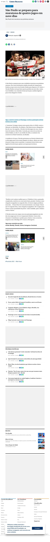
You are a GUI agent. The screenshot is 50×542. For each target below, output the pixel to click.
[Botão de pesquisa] (7, 1)
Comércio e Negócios (38, 518)
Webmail (35, 501)
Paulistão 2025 (10, 261)
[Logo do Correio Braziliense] (16, 1)
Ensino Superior (20, 503)
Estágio (19, 508)
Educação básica (21, 501)
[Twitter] (38, 2)
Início (8, 32)
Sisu (18, 519)
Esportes (12, 32)
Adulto (35, 514)
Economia (3, 510)
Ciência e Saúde (4, 522)
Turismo (2, 531)
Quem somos (3, 533)
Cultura (19, 515)
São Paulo (19, 261)
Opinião (2, 524)
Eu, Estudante (22, 499)
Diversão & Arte (4, 515)
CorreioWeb (37, 499)
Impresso (37, 521)
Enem (19, 510)
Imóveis (35, 507)
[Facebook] (36, 2)
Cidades (2, 503)
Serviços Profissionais (38, 516)
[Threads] (48, 2)
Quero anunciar (37, 504)
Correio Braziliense (7, 499)
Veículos (35, 509)
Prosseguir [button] (37, 528)
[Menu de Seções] (3, 1)
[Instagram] (41, 2)
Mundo (2, 512)
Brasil (2, 508)
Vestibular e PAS (21, 517)
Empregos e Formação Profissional (40, 511)
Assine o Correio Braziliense (39, 534)
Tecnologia (3, 529)
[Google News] (45, 2)
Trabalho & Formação (21, 505)
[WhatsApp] (33, 2)
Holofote (2, 526)
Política (2, 505)
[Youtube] (43, 2)
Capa (2, 501)
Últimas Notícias (21, 512)
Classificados (38, 503)
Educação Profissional (22, 522)
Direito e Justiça (4, 519)
